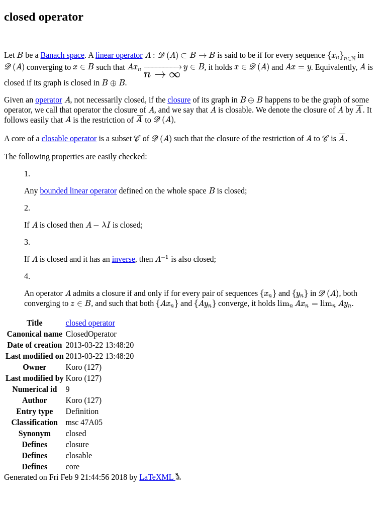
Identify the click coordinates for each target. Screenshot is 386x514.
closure (178, 99)
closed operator (90, 323)
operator (48, 99)
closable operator (69, 138)
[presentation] (20, 55)
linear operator (119, 55)
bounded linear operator (78, 190)
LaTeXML (160, 477)
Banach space (63, 55)
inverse (123, 259)
